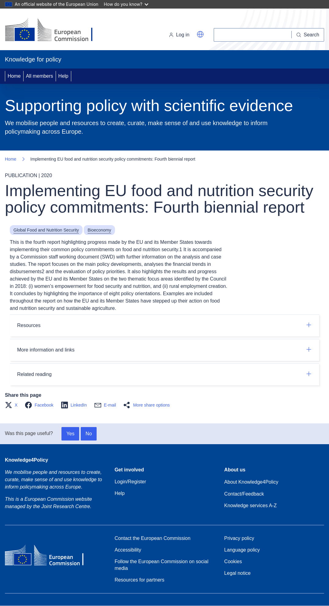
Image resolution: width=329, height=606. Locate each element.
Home (14, 76)
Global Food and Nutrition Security (46, 230)
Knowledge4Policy (26, 460)
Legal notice (237, 573)
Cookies (233, 561)
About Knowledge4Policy (251, 482)
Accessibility (128, 549)
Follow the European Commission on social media (162, 565)
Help (63, 76)
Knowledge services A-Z (250, 505)
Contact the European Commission (152, 538)
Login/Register (130, 481)
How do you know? (126, 4)
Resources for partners (139, 579)
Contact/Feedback (244, 493)
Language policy (242, 549)
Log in (179, 34)
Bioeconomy (99, 230)
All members (39, 76)
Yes (70, 433)
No (89, 433)
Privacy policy (239, 538)
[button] (200, 34)
